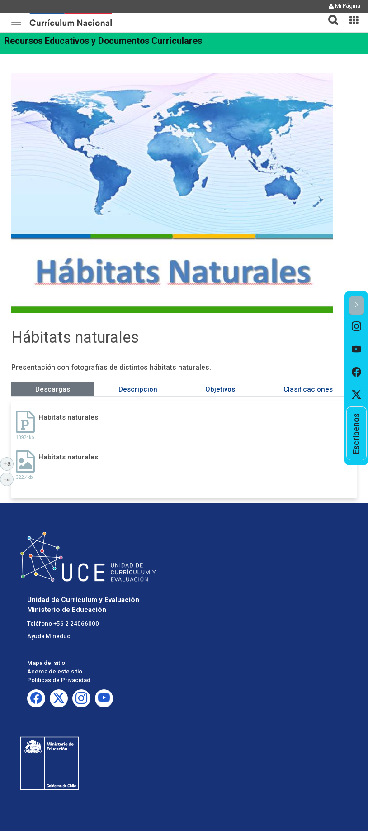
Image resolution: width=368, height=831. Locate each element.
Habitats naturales (68, 417)
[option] (356, 326)
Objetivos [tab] (220, 389)
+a (8, 463)
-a (9, 478)
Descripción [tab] (137, 389)
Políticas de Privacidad (58, 680)
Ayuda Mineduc (49, 636)
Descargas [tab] (52, 389)
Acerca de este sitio (54, 671)
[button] (329, 14)
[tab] (329, 14)
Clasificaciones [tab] (308, 389)
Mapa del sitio (46, 662)
